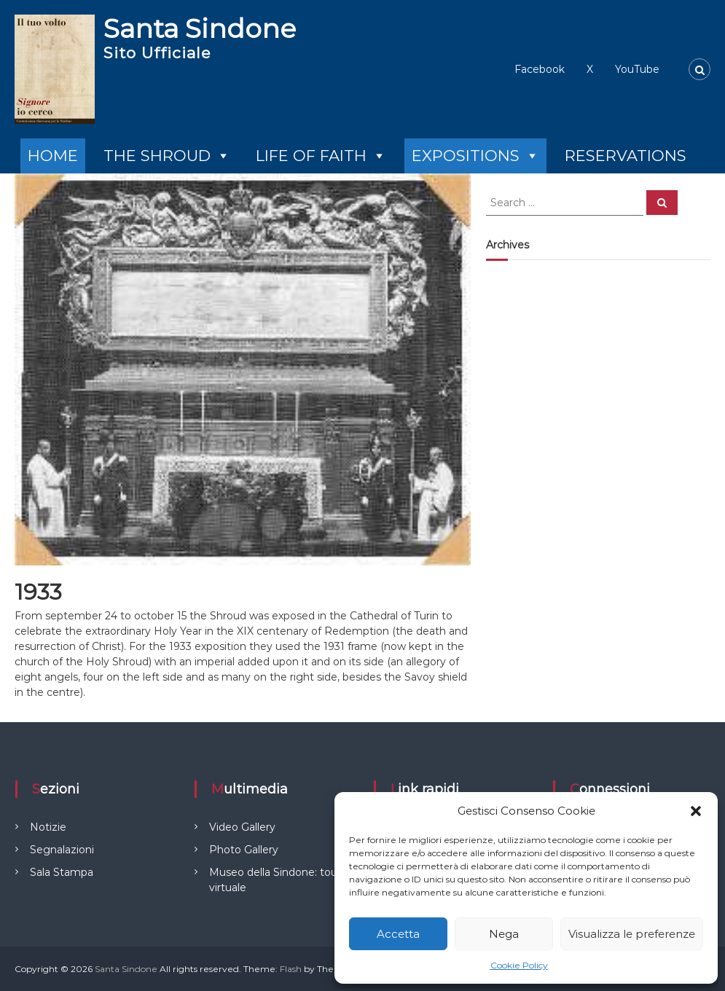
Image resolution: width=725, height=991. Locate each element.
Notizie (48, 827)
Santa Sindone (199, 28)
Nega (504, 934)
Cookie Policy (519, 965)
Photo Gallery (243, 849)
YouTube (637, 69)
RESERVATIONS (625, 155)
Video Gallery (242, 827)
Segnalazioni (62, 849)
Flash (291, 968)
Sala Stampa (61, 872)
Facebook (539, 69)
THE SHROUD (166, 155)
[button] (696, 811)
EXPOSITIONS (475, 155)
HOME (53, 155)
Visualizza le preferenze (631, 934)
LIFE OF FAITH (321, 155)
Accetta (398, 934)
